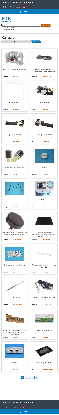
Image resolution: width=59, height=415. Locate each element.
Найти (45, 25)
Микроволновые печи (21, 42)
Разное (36, 42)
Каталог (7, 2)
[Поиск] (21, 25)
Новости (17, 2)
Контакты (28, 2)
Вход (5, 7)
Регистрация (16, 7)
